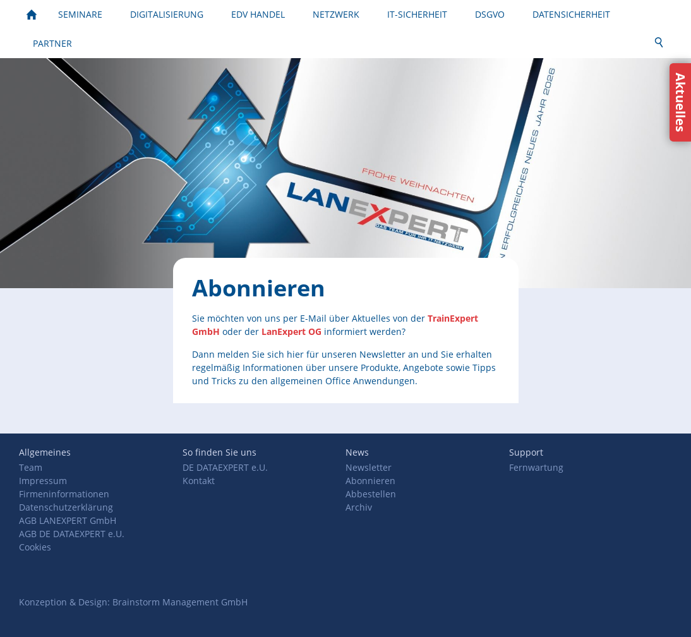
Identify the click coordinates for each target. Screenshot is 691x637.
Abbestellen (371, 494)
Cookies (35, 547)
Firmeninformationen (64, 494)
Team (30, 467)
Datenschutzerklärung (66, 507)
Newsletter (369, 467)
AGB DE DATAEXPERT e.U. (71, 534)
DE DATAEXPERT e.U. (225, 467)
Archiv (359, 507)
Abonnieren (370, 481)
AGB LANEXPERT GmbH (67, 520)
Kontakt (199, 481)
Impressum (43, 481)
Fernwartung (536, 467)
